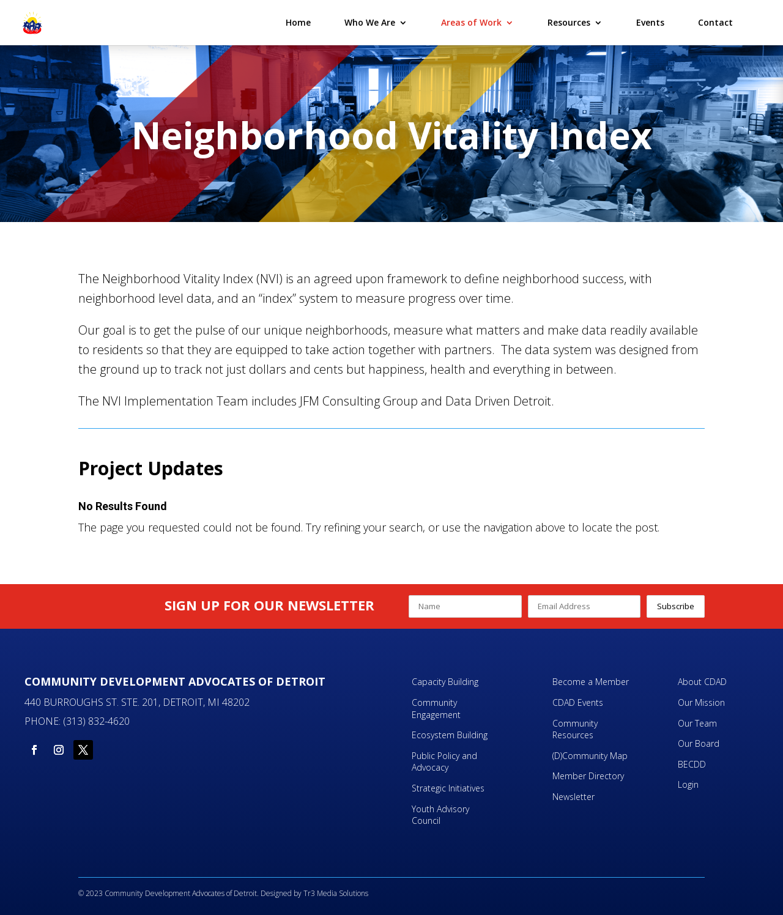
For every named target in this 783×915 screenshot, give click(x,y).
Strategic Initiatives (448, 788)
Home (298, 23)
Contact (715, 23)
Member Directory (588, 776)
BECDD (692, 764)
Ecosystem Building (450, 735)
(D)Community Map (590, 755)
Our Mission (701, 702)
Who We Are (369, 23)
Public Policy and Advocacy (444, 762)
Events (650, 23)
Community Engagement (437, 709)
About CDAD (702, 681)
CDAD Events (577, 702)
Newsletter (573, 796)
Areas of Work (471, 23)
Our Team (697, 723)
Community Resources (575, 729)
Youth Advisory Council (440, 815)
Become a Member (590, 681)
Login (688, 784)
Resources (568, 23)
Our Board (698, 743)
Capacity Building (445, 681)
